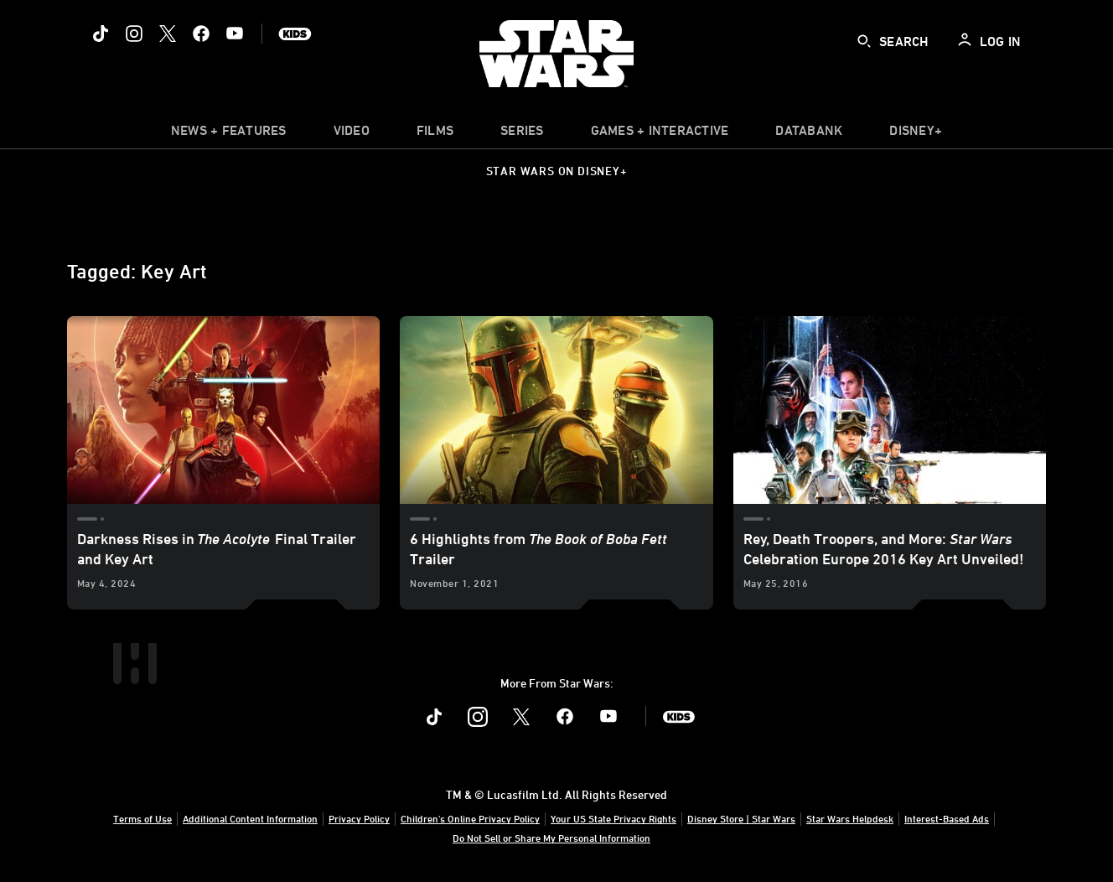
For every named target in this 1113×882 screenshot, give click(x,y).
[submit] (864, 41)
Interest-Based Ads (946, 818)
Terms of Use (142, 818)
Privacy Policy (359, 818)
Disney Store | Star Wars (741, 818)
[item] (229, 134)
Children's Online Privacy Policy (470, 818)
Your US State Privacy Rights (613, 818)
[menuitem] (351, 134)
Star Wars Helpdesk (849, 818)
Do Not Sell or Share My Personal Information (551, 837)
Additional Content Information (250, 818)
